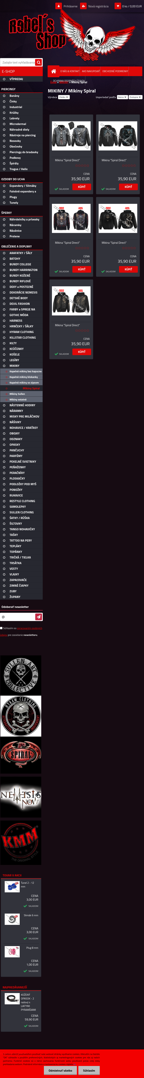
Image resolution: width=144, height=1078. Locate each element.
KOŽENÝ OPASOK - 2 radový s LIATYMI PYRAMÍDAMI (28, 1002)
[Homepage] (54, 71)
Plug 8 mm (32, 948)
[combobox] (122, 97)
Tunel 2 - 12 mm (27, 884)
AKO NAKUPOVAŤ (91, 71)
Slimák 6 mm (31, 915)
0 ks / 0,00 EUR (132, 6)
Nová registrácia (98, 6)
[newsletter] (38, 617)
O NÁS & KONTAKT (70, 71)
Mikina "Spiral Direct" (67, 160)
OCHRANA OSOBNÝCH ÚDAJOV (69, 81)
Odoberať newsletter (15, 606)
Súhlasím (89, 1070)
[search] (38, 62)
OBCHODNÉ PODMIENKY (115, 71)
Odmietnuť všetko (60, 1070)
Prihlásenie (70, 6)
